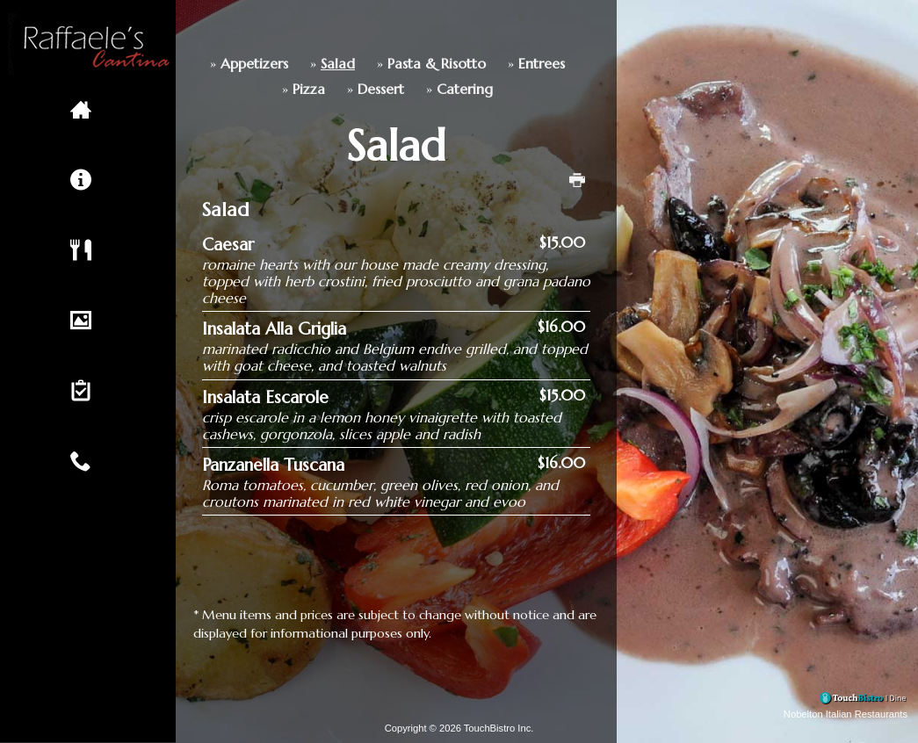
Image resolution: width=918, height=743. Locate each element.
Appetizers (194, 63)
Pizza (249, 89)
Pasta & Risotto (377, 63)
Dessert (321, 89)
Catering (405, 89)
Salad (278, 63)
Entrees (482, 63)
